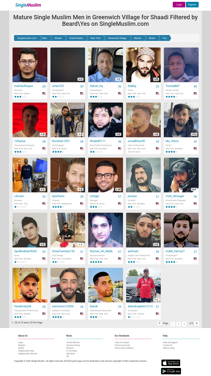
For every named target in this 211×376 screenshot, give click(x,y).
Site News (70, 353)
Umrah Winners (73, 342)
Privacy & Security (122, 345)
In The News (71, 351)
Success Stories (73, 345)
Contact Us (167, 345)
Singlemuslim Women (27, 353)
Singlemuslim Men (26, 351)
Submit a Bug (168, 348)
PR (67, 356)
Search (21, 348)
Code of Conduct (122, 342)
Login (179, 4)
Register (192, 4)
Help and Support (170, 342)
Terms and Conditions (124, 348)
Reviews (70, 348)
